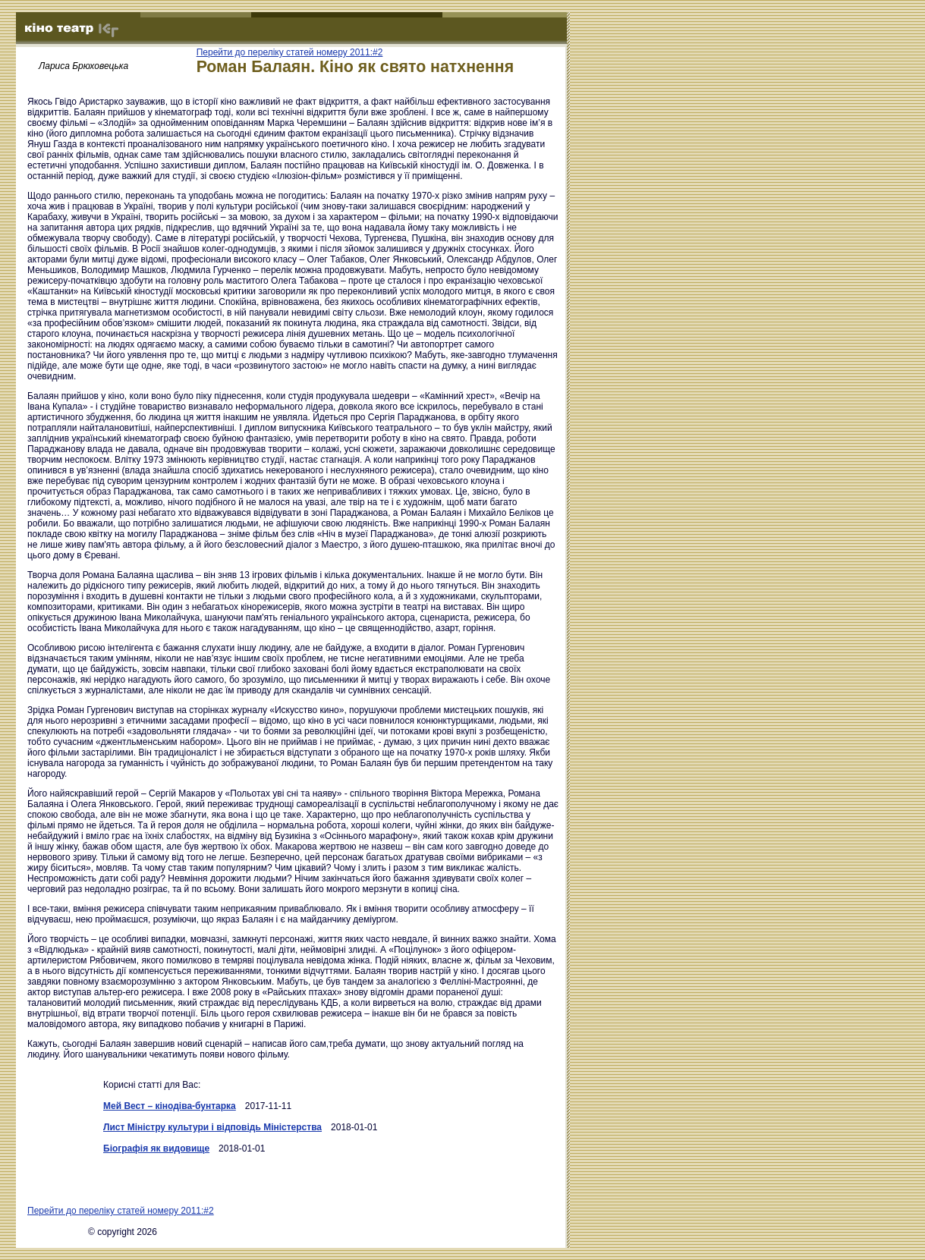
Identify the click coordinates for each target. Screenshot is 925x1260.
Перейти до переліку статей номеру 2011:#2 (290, 52)
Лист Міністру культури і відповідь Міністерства (212, 1127)
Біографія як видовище (156, 1148)
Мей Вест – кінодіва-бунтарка (169, 1106)
